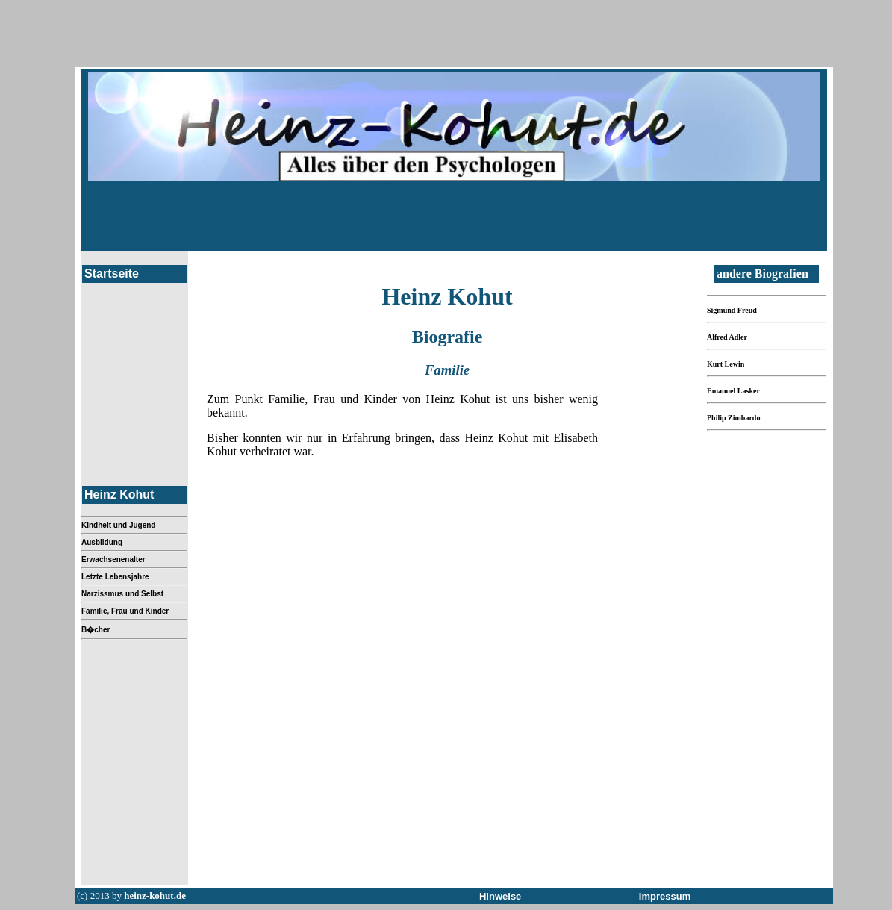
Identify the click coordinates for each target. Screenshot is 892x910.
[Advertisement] (454, 215)
